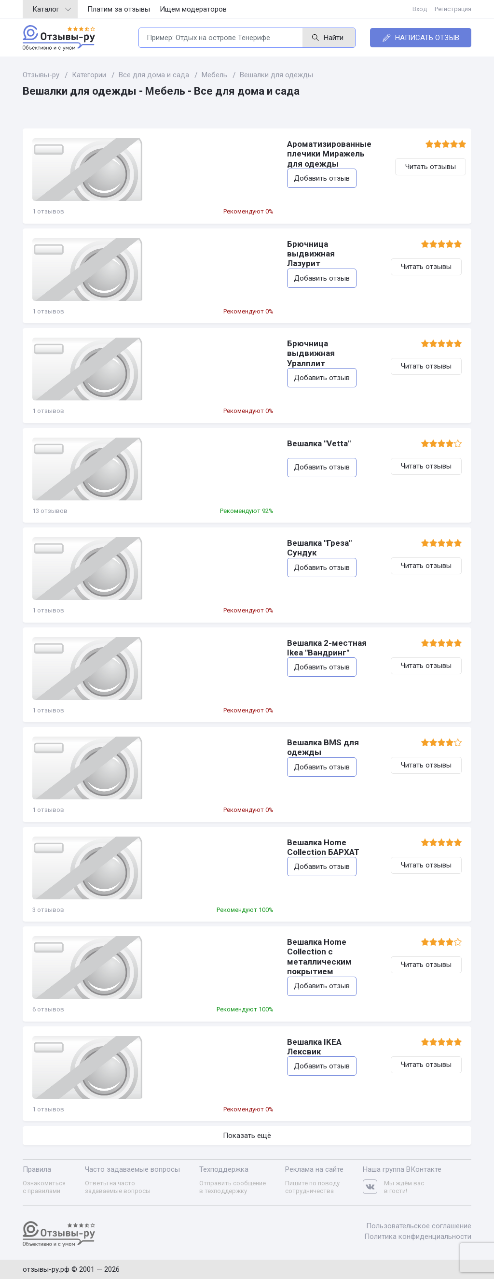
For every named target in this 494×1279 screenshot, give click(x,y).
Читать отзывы (426, 166)
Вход (419, 9)
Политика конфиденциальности (417, 1236)
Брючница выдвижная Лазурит (217, 244)
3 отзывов (48, 909)
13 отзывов (50, 510)
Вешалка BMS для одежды (208, 742)
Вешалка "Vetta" (186, 443)
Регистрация (453, 9)
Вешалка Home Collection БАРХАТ (221, 842)
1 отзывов (48, 211)
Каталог (51, 9)
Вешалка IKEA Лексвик (199, 1042)
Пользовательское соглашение (418, 1226)
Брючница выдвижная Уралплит (219, 343)
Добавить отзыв (189, 168)
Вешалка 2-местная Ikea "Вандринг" (226, 643)
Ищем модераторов (193, 9)
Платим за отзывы (118, 9)
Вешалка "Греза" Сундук (202, 543)
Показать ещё (247, 1135)
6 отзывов (48, 1009)
